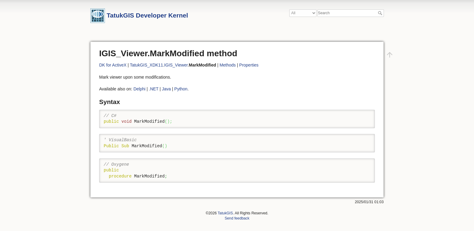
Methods (227, 65)
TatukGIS (225, 213)
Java (166, 88)
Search (381, 13)
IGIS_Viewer (176, 65)
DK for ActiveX (112, 65)
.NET (154, 88)
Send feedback (237, 218)
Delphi (139, 88)
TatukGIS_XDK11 (146, 65)
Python (181, 88)
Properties (248, 65)
